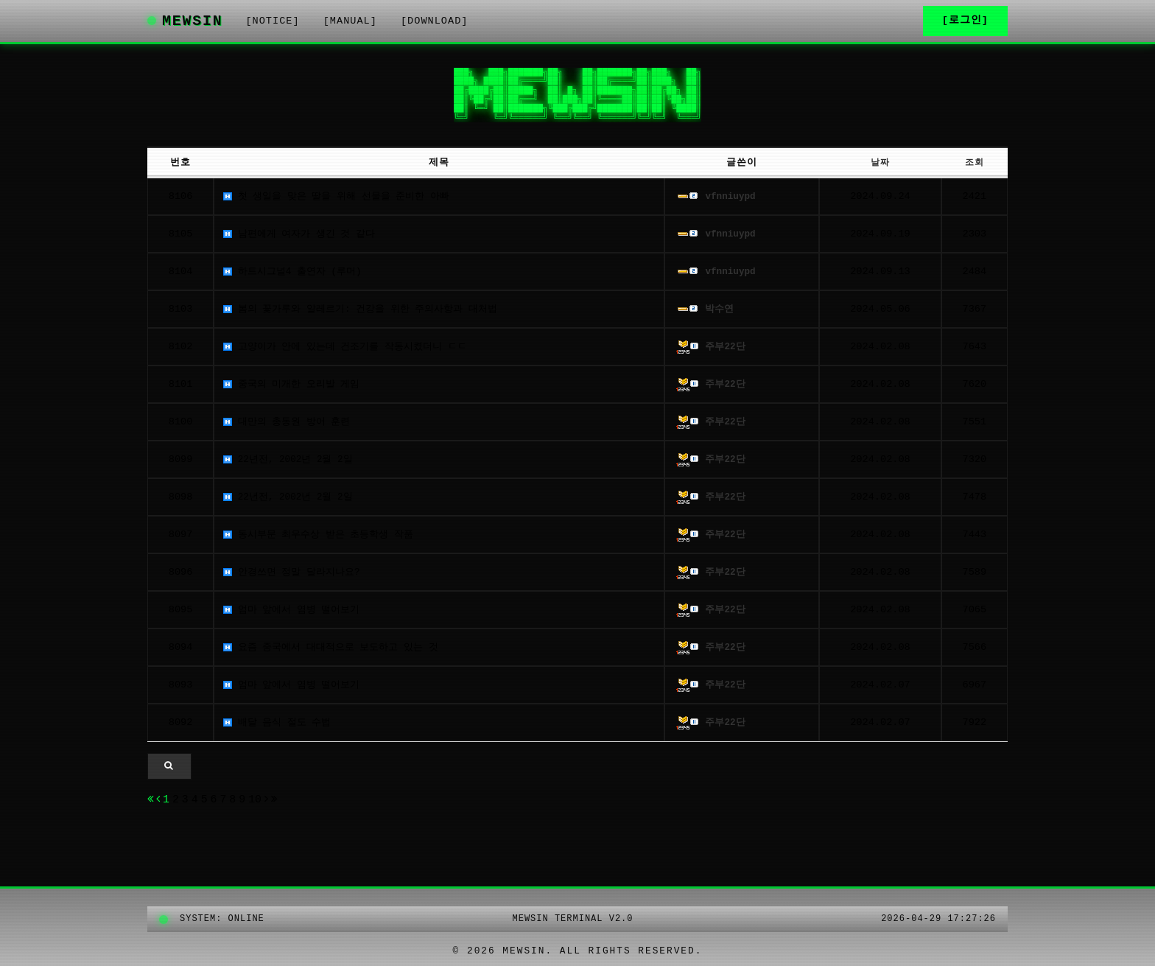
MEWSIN (193, 23)
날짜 (885, 167)
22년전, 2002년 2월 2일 (289, 464)
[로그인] (965, 23)
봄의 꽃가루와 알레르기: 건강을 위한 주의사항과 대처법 (367, 314)
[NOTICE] (289, 23)
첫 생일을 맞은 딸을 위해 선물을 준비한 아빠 (341, 201)
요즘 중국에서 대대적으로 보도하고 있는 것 (335, 652)
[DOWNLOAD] (451, 23)
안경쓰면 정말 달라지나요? (293, 577)
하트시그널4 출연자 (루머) (294, 276)
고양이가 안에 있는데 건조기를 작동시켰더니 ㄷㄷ (351, 351)
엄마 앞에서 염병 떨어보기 (293, 614)
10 (261, 806)
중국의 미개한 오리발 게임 (293, 389)
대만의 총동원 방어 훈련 (288, 427)
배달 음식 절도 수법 (278, 727)
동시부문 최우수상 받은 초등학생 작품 (322, 539)
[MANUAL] (367, 23)
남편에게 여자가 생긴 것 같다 (301, 239)
